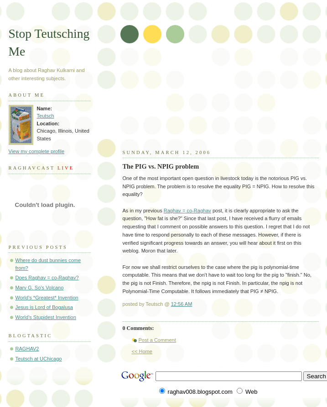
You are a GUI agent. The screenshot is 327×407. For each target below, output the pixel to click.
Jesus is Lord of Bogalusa (44, 307)
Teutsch (45, 115)
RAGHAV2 (27, 348)
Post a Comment (157, 340)
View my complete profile (37, 151)
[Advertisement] (220, 100)
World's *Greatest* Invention (47, 297)
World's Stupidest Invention (46, 317)
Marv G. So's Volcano (40, 287)
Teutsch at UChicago (39, 358)
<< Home (142, 351)
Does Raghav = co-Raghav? (47, 277)
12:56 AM (181, 304)
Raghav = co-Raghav (187, 210)
